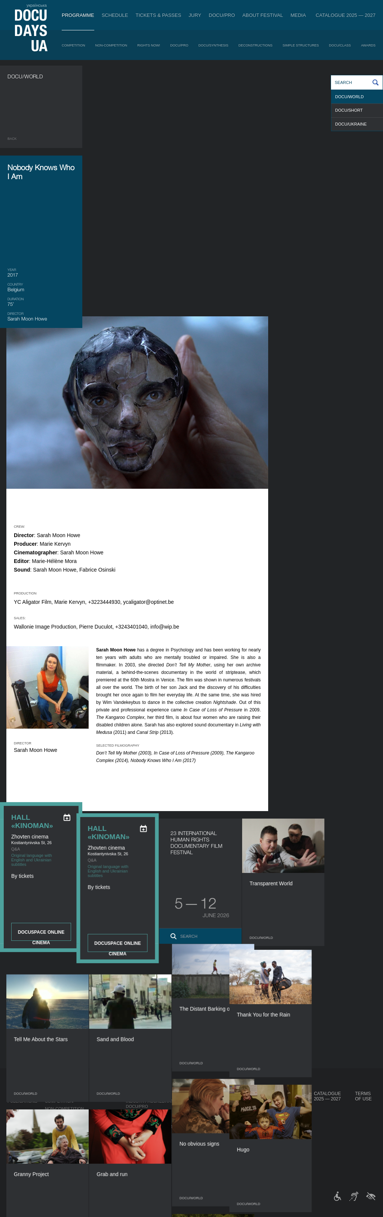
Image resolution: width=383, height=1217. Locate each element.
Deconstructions (256, 45)
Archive (202, 1164)
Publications (22, 1101)
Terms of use (363, 1096)
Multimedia (243, 1121)
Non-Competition (111, 45)
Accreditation (247, 1114)
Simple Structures (301, 45)
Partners (204, 1134)
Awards (368, 45)
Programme (78, 15)
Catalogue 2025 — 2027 (346, 15)
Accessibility (208, 1141)
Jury (195, 15)
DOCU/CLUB (283, 1119)
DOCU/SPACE (284, 1126)
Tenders (202, 1149)
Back (12, 139)
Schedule (115, 15)
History (202, 1156)
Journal (17, 1093)
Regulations (207, 1106)
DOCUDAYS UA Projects (287, 1096)
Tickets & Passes (158, 15)
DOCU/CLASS (340, 45)
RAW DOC (135, 1114)
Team (198, 1126)
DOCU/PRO (222, 15)
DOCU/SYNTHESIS (214, 45)
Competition (73, 45)
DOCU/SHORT (349, 110)
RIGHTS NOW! (148, 45)
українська (37, 5)
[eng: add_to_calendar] (67, 350)
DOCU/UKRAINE (351, 124)
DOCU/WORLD (349, 96)
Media (298, 15)
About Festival (262, 15)
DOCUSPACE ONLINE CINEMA (41, 468)
